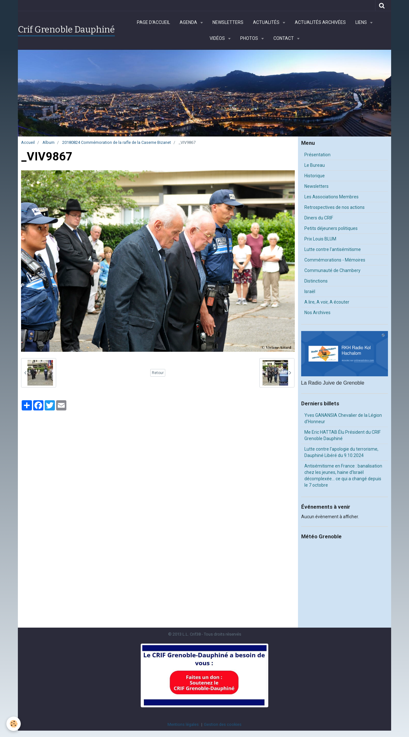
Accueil (28, 142)
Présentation (317, 154)
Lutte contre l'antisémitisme (332, 249)
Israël (309, 291)
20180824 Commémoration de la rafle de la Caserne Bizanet (116, 142)
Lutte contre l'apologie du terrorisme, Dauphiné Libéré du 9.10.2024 (341, 452)
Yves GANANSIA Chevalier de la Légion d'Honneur (343, 418)
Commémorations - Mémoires (334, 259)
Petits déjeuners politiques (331, 228)
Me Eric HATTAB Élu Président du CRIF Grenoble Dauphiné (342, 435)
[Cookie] (13, 724)
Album (48, 142)
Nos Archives (317, 312)
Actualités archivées (320, 22)
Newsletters (227, 22)
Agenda (189, 22)
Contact (284, 38)
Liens (361, 22)
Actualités (266, 22)
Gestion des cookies (223, 724)
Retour (158, 373)
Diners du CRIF (318, 217)
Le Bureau (314, 165)
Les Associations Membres (331, 196)
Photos (249, 38)
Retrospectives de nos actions (334, 207)
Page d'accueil (153, 22)
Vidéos (218, 38)
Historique (314, 175)
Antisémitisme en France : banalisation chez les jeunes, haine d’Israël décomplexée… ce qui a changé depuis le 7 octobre (343, 475)
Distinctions (316, 281)
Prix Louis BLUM (320, 238)
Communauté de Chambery (332, 270)
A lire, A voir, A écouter (326, 302)
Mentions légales (183, 724)
